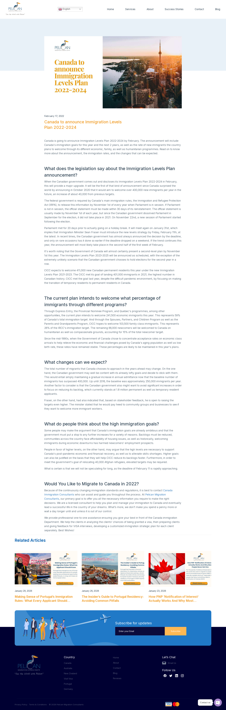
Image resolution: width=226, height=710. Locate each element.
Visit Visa (68, 678)
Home (110, 9)
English (64, 9)
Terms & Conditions (38, 704)
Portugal (68, 683)
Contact (199, 9)
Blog (217, 9)
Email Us (172, 663)
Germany (68, 689)
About (149, 9)
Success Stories (173, 9)
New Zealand (70, 673)
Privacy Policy (22, 704)
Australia (68, 668)
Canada (67, 663)
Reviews (117, 678)
